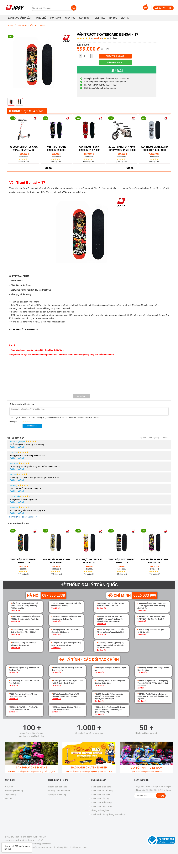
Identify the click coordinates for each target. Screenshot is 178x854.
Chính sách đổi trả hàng (102, 790)
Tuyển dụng (10, 794)
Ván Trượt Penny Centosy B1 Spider (89, 148)
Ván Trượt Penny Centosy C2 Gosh (56, 148)
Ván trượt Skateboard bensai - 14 (89, 561)
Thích (22, 447)
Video (130, 168)
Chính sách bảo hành (100, 794)
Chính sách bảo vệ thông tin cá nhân (108, 814)
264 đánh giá (97, 38)
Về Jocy (9, 787)
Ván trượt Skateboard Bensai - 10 (23, 561)
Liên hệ (8, 798)
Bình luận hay (154, 438)
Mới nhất (165, 438)
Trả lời (12, 447)
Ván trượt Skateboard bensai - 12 (121, 561)
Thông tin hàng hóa (100, 810)
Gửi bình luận (32, 426)
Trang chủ (12, 25)
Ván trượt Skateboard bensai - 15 (154, 561)
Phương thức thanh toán (59, 790)
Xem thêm (81, 396)
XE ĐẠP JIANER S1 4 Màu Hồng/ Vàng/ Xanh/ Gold (122, 148)
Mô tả (48, 168)
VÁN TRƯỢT (23, 25)
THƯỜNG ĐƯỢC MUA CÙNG (26, 111)
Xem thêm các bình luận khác (23, 517)
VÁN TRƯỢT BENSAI (38, 25)
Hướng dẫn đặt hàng (57, 787)
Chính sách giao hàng (101, 787)
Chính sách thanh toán (101, 806)
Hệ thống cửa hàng (14, 790)
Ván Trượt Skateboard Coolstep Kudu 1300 (154, 148)
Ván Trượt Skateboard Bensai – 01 (56, 561)
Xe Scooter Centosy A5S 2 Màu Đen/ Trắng (24, 148)
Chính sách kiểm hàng (101, 802)
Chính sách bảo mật (100, 798)
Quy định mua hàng (57, 794)
